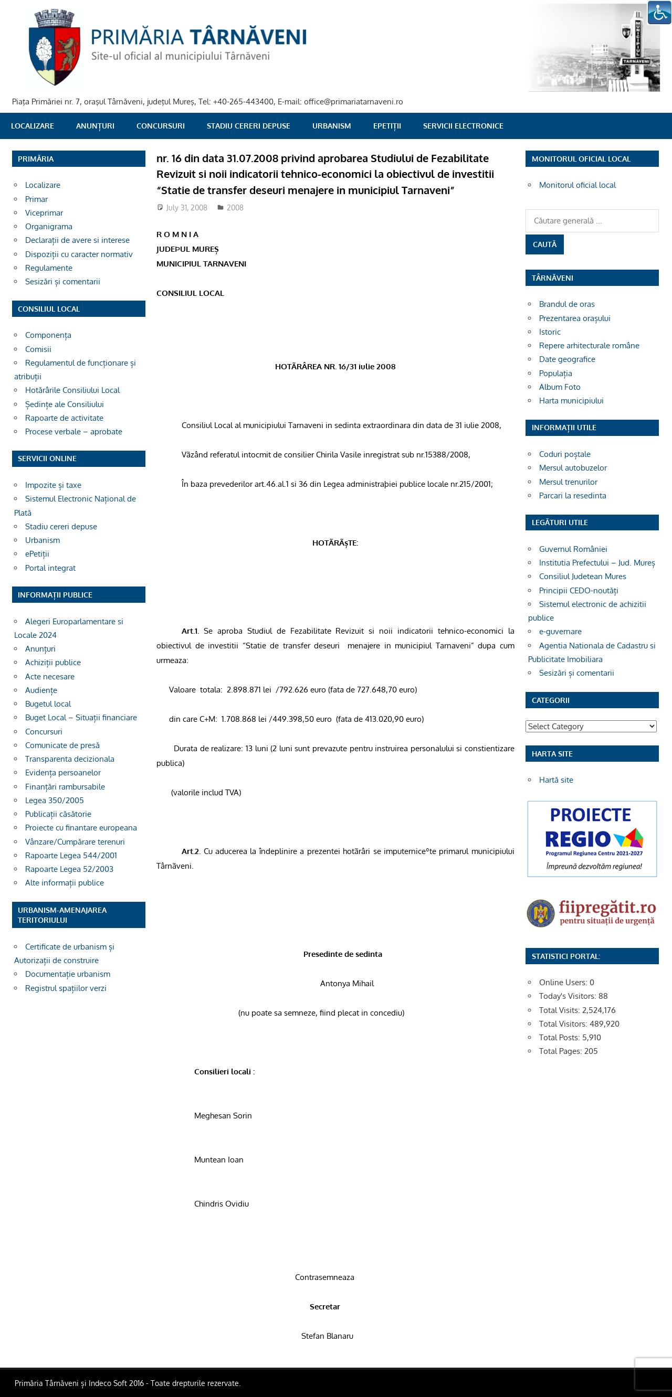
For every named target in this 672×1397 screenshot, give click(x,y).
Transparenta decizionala (69, 759)
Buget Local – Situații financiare (81, 717)
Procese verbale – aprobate (73, 431)
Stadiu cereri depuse (248, 125)
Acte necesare (50, 676)
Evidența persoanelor (63, 772)
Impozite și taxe (53, 485)
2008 (235, 207)
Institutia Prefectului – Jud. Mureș (597, 563)
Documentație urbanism (67, 974)
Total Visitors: (564, 1024)
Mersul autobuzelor (573, 468)
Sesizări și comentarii (62, 281)
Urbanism (331, 125)
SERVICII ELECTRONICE (463, 125)
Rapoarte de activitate (64, 418)
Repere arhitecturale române (589, 345)
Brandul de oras (567, 304)
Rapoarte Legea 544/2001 (71, 855)
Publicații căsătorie (58, 814)
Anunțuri (95, 125)
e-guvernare (560, 631)
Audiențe (41, 690)
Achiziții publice (53, 662)
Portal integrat (50, 568)
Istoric (550, 332)
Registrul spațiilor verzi (66, 988)
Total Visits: (560, 1010)
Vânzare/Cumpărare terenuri (75, 842)
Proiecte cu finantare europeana (81, 828)
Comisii (38, 349)
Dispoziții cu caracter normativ (79, 254)
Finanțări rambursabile (65, 787)
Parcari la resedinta (572, 495)
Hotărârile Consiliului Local (72, 390)
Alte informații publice (64, 883)
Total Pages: (561, 1051)
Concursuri (160, 125)
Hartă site (556, 780)
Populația (555, 373)
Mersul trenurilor (568, 482)
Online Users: (564, 982)
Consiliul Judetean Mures (582, 576)
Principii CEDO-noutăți (578, 590)
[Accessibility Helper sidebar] (659, 12)
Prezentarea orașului (575, 318)
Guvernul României (573, 549)
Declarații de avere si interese (77, 240)
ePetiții (387, 125)
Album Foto (560, 387)
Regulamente (48, 268)
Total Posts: (560, 1037)
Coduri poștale (565, 454)
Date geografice (567, 359)
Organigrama (48, 226)
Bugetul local (48, 704)
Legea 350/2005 (54, 800)
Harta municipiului (571, 401)
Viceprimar (44, 213)
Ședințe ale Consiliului (64, 404)
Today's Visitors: (568, 996)
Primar (36, 199)
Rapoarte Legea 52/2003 (69, 869)
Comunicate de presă (62, 745)
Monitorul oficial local (577, 185)
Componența (48, 335)
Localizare (32, 125)
